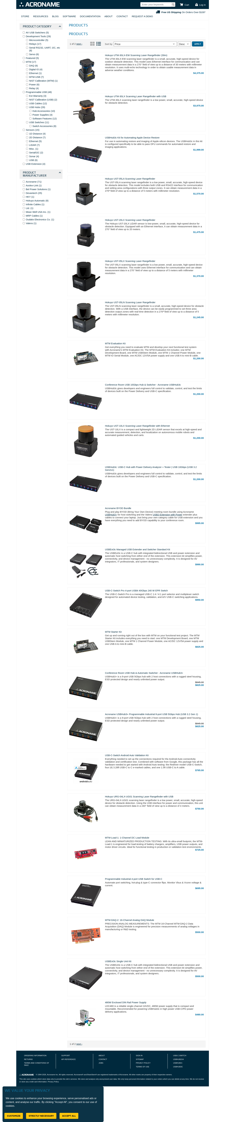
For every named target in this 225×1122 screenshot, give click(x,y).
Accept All (69, 1115)
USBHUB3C (178, 1067)
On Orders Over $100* (180, 12)
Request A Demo (142, 16)
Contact (122, 16)
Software (69, 16)
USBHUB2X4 (178, 1059)
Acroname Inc (52, 1075)
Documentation (90, 16)
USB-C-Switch (179, 1055)
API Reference (68, 1059)
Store (25, 16)
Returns (28, 1059)
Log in (202, 4)
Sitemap (140, 1059)
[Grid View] (92, 45)
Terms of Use (142, 1067)
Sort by (108, 44)
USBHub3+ (111, 514)
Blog (55, 16)
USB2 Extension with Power (167, 514)
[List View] (98, 45)
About (108, 16)
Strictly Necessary (41, 1115)
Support (65, 1055)
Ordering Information (35, 1055)
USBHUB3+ (178, 1063)
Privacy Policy (143, 1063)
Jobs (101, 1063)
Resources (40, 16)
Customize (13, 1115)
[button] (184, 4)
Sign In (139, 1055)
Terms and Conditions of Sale (36, 1064)
